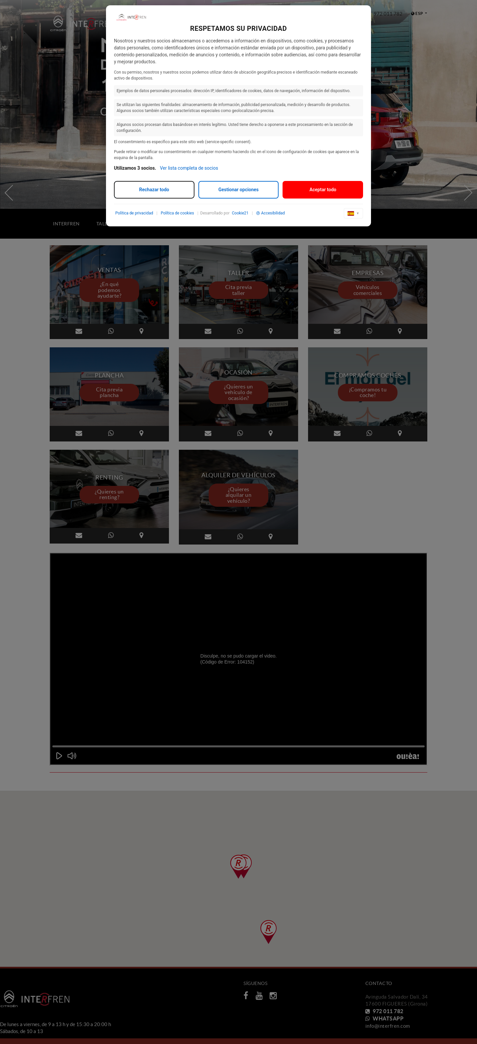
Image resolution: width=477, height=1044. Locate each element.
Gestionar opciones (238, 189)
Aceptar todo (322, 189)
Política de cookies (177, 213)
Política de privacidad (134, 213)
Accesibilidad (270, 213)
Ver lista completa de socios (189, 168)
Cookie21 (240, 213)
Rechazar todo (154, 189)
